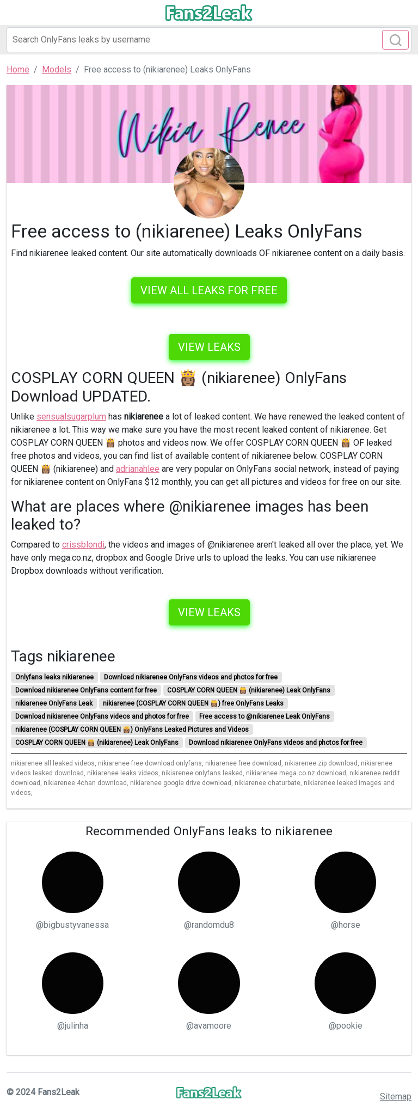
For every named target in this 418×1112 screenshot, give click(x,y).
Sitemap (395, 1096)
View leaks (209, 347)
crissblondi (83, 544)
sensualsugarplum (71, 416)
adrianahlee (137, 469)
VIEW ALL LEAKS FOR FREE (209, 290)
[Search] (209, 39)
